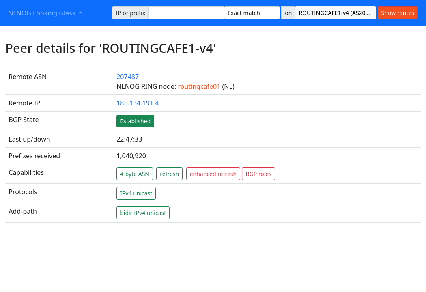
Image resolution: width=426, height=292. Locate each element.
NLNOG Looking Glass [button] (42, 13)
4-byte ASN (134, 174)
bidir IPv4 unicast (143, 213)
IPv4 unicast (136, 193)
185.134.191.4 (137, 103)
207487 (127, 76)
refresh (169, 174)
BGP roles (258, 174)
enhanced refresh (213, 174)
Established (135, 121)
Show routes (397, 13)
